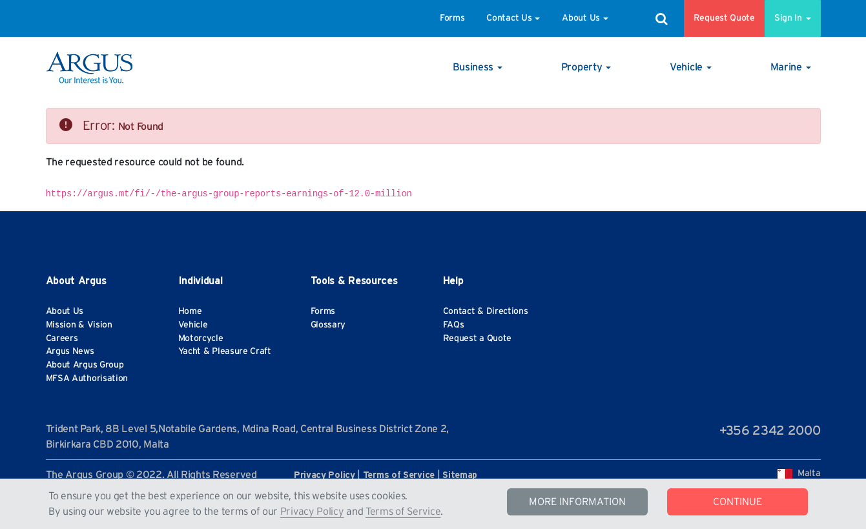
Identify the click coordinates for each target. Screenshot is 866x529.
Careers (62, 338)
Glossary (328, 324)
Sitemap (459, 475)
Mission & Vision (79, 324)
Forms (452, 18)
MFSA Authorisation (87, 378)
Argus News (70, 351)
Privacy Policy (312, 511)
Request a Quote (477, 338)
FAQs (453, 324)
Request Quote (724, 18)
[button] (477, 67)
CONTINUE (737, 502)
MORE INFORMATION (577, 502)
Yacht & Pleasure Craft (224, 351)
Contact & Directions (485, 311)
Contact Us (513, 18)
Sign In (792, 18)
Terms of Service (403, 511)
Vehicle (193, 324)
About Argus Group (85, 364)
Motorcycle (200, 338)
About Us (585, 18)
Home (190, 311)
